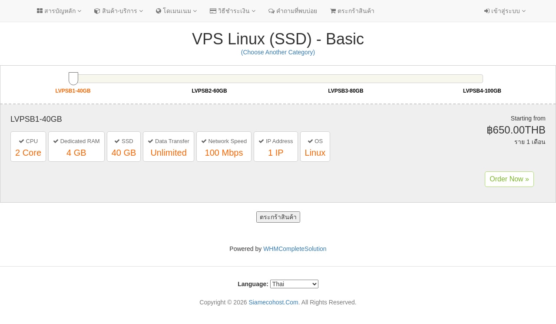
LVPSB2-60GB (209, 91)
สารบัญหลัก (59, 10)
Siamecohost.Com (273, 302)
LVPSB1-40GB (72, 91)
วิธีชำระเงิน (232, 10)
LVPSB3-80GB (345, 91)
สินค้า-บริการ (118, 10)
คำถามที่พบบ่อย (292, 10)
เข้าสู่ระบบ (505, 10)
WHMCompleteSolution (295, 248)
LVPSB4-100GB (482, 91)
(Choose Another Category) (278, 52)
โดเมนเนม (176, 10)
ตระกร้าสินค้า (352, 10)
